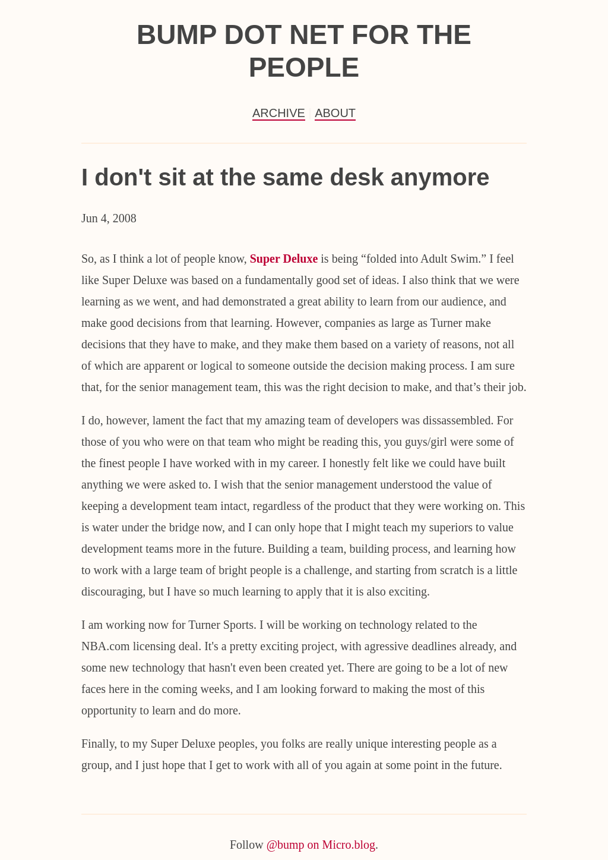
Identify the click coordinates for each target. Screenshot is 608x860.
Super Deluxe (284, 258)
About (335, 112)
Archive (278, 112)
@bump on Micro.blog (321, 844)
